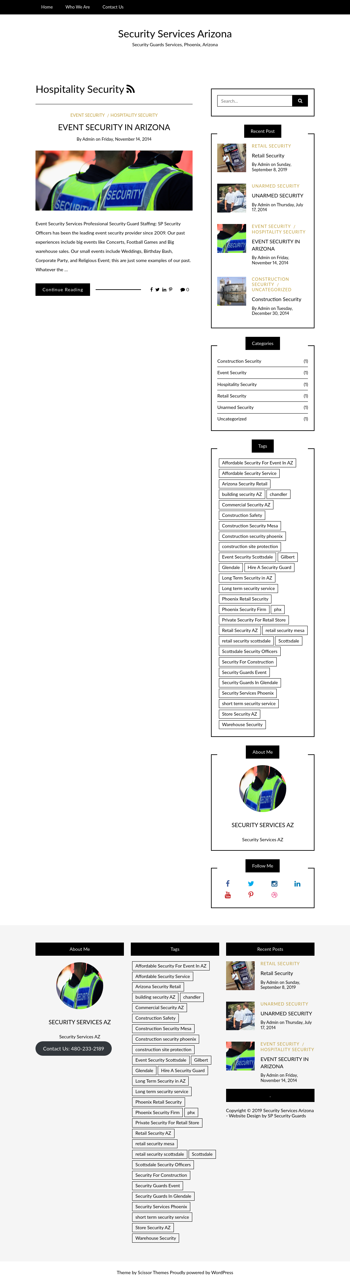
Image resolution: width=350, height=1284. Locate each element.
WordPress (222, 1272)
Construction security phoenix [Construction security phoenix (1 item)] (252, 536)
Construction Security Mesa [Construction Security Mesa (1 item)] (250, 525)
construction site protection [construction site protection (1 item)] (250, 546)
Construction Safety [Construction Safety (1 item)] (242, 515)
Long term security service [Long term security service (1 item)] (248, 588)
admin (88, 139)
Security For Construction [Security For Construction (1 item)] (247, 661)
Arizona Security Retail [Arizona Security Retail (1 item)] (244, 483)
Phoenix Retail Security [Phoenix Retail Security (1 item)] (245, 598)
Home (47, 7)
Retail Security (271, 146)
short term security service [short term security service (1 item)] (248, 703)
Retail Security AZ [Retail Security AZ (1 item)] (240, 630)
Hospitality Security (134, 115)
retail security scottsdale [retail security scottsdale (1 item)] (246, 640)
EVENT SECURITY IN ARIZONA (114, 127)
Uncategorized (272, 289)
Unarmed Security (276, 186)
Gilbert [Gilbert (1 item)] (287, 557)
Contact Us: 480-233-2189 (73, 1048)
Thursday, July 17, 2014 (277, 207)
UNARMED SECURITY (277, 195)
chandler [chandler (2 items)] (278, 494)
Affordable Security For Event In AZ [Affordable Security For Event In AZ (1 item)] (257, 462)
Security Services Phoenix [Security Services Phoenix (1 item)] (247, 693)
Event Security (87, 115)
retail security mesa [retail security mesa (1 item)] (285, 630)
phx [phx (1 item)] (278, 609)
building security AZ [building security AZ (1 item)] (242, 494)
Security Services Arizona (175, 33)
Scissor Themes (153, 1272)
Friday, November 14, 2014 (127, 139)
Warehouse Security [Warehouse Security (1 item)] (242, 724)
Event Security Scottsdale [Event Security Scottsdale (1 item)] (247, 557)
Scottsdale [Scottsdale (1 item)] (288, 640)
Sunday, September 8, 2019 (271, 167)
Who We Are (77, 7)
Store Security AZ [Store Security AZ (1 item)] (239, 714)
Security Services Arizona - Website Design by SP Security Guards (270, 1113)
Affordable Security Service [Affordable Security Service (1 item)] (249, 473)
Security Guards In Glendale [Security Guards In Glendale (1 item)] (250, 682)
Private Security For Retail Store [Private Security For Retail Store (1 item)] (254, 619)
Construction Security (270, 281)
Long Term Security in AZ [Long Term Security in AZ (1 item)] (247, 578)
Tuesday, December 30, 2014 (272, 311)
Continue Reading (62, 289)
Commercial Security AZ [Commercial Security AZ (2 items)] (246, 504)
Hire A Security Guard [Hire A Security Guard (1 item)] (270, 567)
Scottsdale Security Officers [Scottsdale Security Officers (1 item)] (249, 651)
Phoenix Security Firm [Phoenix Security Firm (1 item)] (244, 609)
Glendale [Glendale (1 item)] (231, 567)
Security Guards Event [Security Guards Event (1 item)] (244, 672)
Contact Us (113, 7)
